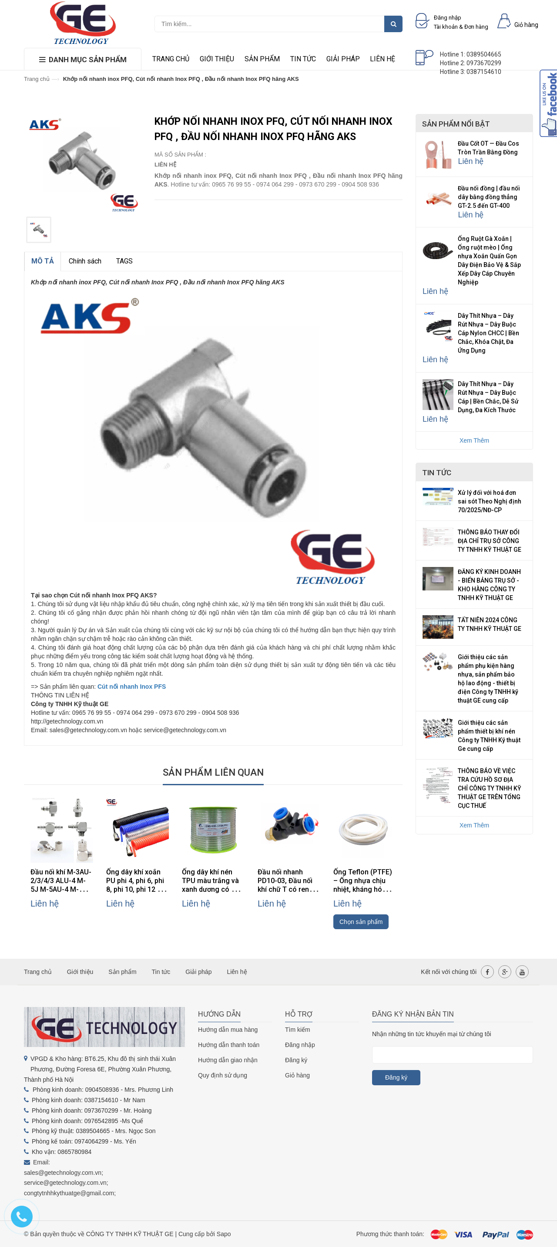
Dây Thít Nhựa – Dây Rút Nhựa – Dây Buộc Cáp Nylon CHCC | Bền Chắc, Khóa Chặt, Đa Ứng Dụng (488, 333)
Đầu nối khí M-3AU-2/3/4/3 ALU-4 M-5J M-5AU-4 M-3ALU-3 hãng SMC (60, 885)
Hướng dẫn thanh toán (228, 1044)
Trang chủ (170, 59)
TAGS (124, 261)
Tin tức (303, 59)
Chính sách (85, 261)
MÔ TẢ (42, 261)
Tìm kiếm (297, 1029)
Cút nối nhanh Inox (125, 686)
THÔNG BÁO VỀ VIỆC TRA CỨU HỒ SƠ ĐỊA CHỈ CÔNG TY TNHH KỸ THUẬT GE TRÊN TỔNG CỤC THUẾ (489, 788)
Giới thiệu (217, 59)
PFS (160, 686)
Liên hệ (382, 59)
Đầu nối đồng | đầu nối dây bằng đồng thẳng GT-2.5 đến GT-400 (489, 197)
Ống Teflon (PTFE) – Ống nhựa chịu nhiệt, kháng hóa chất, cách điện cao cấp (364, 889)
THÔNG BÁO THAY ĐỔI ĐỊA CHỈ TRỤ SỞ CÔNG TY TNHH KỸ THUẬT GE (489, 541)
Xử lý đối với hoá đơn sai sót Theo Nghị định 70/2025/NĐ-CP (489, 501)
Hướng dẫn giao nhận (228, 1060)
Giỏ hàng (297, 1075)
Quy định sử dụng (222, 1075)
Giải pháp (343, 59)
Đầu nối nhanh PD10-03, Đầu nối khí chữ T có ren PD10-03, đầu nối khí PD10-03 (285, 889)
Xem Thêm (474, 440)
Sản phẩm (262, 59)
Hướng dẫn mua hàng (228, 1029)
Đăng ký (296, 1060)
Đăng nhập (300, 1044)
